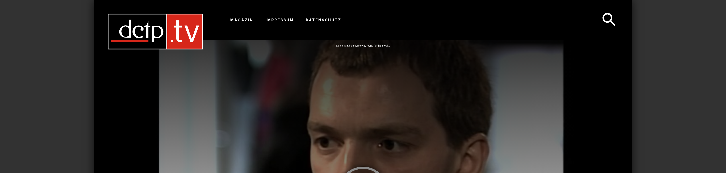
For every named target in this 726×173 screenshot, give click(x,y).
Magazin (241, 20)
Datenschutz (323, 20)
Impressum (279, 20)
